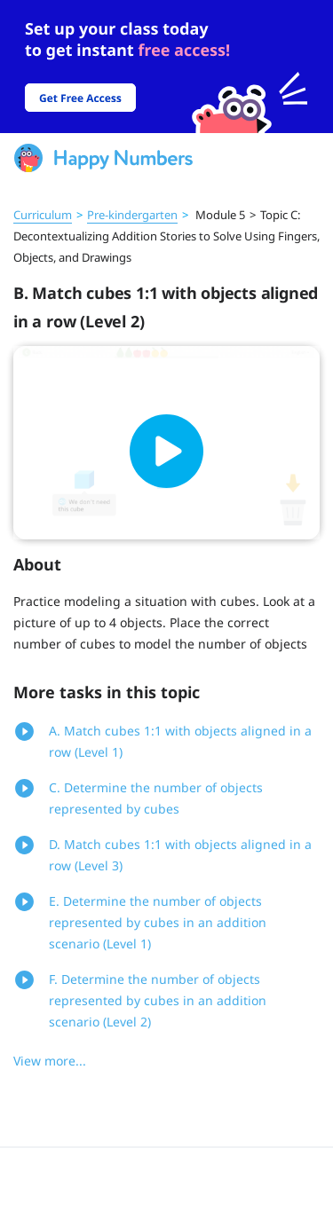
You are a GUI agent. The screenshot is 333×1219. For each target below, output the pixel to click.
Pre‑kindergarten (132, 215)
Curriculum (42, 215)
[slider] (166, 66)
